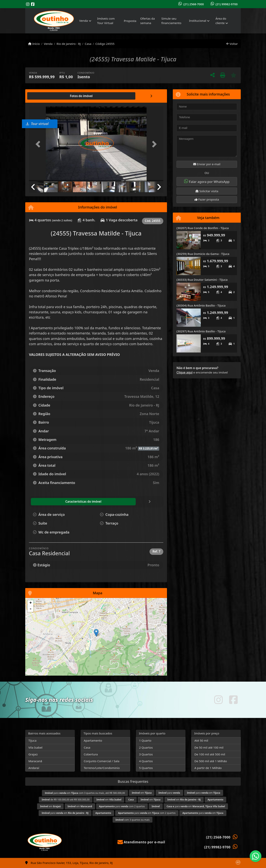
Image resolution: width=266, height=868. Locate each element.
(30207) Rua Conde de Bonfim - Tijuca (202, 228)
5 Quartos (146, 768)
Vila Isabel (35, 747)
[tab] (41, 96)
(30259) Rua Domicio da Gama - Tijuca (202, 254)
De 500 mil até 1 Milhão (210, 761)
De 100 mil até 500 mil (209, 754)
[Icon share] (27, 4)
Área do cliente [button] (221, 21)
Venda (48, 44)
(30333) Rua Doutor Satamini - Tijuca (202, 280)
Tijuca (32, 740)
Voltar (232, 44)
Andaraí (33, 768)
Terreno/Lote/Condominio (102, 768)
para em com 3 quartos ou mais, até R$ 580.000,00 (85, 793)
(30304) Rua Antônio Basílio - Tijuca (201, 305)
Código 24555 (104, 44)
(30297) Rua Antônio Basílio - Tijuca (201, 331)
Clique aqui (184, 372)
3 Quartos (146, 754)
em (142, 792)
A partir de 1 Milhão (208, 768)
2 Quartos (146, 747)
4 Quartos (146, 761)
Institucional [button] (197, 21)
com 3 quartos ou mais (133, 819)
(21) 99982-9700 (227, 4)
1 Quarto (145, 740)
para (169, 792)
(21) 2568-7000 (193, 4)
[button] (39, 144)
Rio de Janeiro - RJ (69, 44)
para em (203, 792)
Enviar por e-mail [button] (206, 164)
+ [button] (30, 603)
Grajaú (32, 754)
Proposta (130, 21)
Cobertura (91, 754)
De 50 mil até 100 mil (208, 747)
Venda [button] (83, 21)
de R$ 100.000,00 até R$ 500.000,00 (66, 799)
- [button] (30, 609)
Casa (88, 44)
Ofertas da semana (147, 21)
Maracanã (35, 761)
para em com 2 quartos (147, 813)
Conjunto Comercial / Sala (101, 761)
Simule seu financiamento (171, 21)
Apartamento (93, 740)
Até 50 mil (201, 740)
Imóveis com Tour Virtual (106, 21)
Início (34, 44)
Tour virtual (37, 124)
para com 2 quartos (122, 806)
